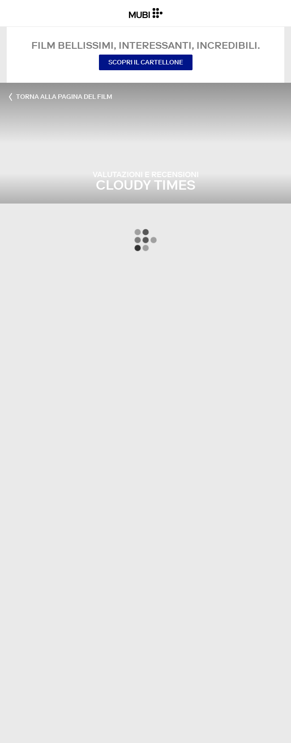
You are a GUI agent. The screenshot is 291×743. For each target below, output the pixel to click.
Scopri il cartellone (145, 62)
